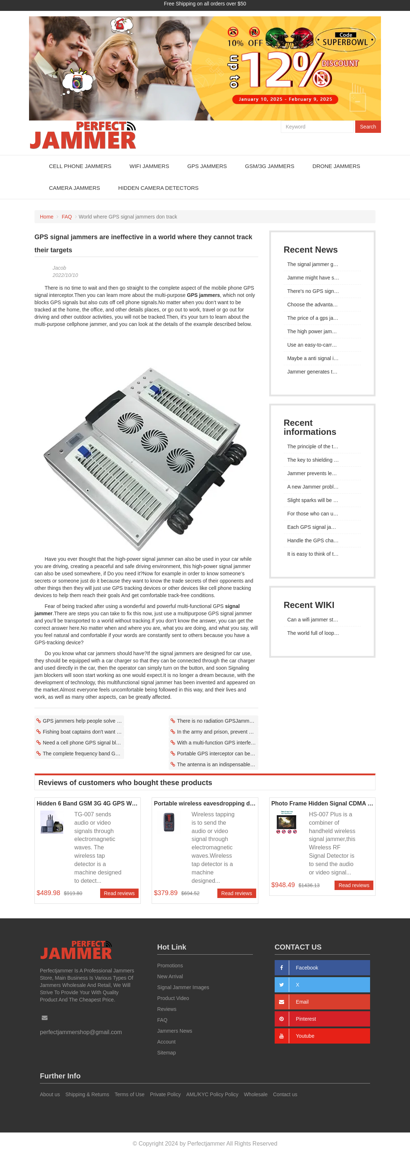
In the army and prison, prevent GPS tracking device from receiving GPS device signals (217, 732)
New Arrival (170, 976)
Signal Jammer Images (183, 987)
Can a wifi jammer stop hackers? (322, 620)
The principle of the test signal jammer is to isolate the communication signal (322, 446)
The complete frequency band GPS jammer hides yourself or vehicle (83, 753)
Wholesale (255, 1094)
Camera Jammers (74, 188)
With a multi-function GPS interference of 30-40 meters (217, 743)
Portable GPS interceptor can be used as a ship (217, 753)
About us (50, 1094)
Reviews (166, 1009)
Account (166, 1042)
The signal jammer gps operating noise (322, 264)
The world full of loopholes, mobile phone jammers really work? (322, 633)
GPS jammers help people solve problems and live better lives (83, 721)
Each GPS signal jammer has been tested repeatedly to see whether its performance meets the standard (322, 527)
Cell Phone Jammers (80, 166)
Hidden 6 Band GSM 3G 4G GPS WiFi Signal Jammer (88, 803)
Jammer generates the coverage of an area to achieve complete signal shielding (322, 372)
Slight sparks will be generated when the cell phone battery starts (322, 500)
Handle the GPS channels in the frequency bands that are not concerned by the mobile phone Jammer (322, 540)
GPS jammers (203, 295)
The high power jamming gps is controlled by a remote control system (322, 331)
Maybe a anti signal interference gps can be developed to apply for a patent (322, 358)
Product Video (173, 998)
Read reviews (119, 893)
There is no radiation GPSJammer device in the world (217, 721)
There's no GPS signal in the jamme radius (322, 291)
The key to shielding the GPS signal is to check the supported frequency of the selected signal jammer (322, 460)
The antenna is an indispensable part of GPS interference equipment (217, 764)
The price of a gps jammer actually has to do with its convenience (322, 318)
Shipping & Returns (87, 1094)
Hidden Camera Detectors (158, 188)
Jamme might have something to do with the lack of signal (322, 278)
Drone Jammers (336, 166)
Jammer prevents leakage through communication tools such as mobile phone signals (322, 473)
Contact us (285, 1094)
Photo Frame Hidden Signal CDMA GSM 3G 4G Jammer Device (322, 803)
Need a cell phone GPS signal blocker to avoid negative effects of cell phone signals (83, 743)
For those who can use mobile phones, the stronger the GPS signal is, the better (322, 514)
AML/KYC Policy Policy (212, 1094)
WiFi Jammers (149, 166)
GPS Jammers (207, 166)
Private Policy (165, 1094)
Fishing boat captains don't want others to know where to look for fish (83, 732)
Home (46, 217)
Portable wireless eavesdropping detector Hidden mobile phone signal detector (205, 803)
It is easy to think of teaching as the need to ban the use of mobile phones (322, 554)
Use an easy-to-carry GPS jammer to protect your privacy (322, 345)
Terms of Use (129, 1094)
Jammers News (174, 1031)
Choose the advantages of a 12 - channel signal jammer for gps (322, 304)
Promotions (170, 965)
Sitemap (166, 1053)
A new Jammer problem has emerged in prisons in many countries (322, 487)
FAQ (67, 217)
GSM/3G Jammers (269, 166)
